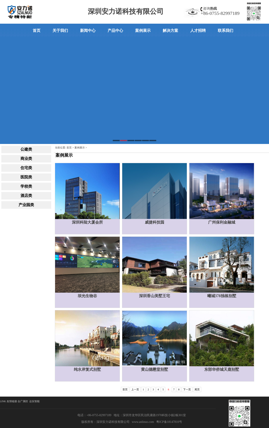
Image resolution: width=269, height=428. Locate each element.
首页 (36, 30)
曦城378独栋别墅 (221, 296)
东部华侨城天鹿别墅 (221, 369)
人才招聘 (198, 30)
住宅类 (26, 168)
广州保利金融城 (221, 222)
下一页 (187, 389)
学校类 (26, 186)
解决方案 (170, 30)
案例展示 (143, 30)
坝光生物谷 (87, 296)
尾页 (197, 389)
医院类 (26, 177)
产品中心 (115, 30)
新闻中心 (88, 30)
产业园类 (26, 205)
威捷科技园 (154, 222)
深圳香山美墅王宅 (154, 296)
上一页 (135, 389)
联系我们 (225, 30)
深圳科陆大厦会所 (87, 222)
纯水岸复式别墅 (87, 369)
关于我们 (60, 30)
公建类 (26, 149)
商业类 (26, 158)
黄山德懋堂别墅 (154, 369)
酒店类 (26, 195)
